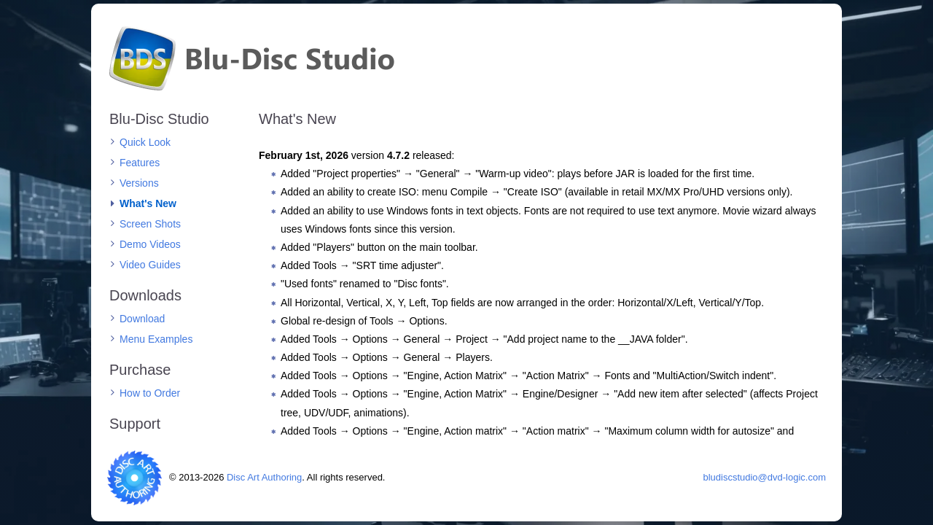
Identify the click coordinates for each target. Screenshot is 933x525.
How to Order (150, 393)
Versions (139, 183)
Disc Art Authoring (264, 477)
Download (142, 318)
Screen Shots (150, 224)
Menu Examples (156, 339)
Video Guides (150, 265)
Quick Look (145, 142)
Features (140, 162)
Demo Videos (150, 244)
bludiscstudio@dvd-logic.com (764, 477)
